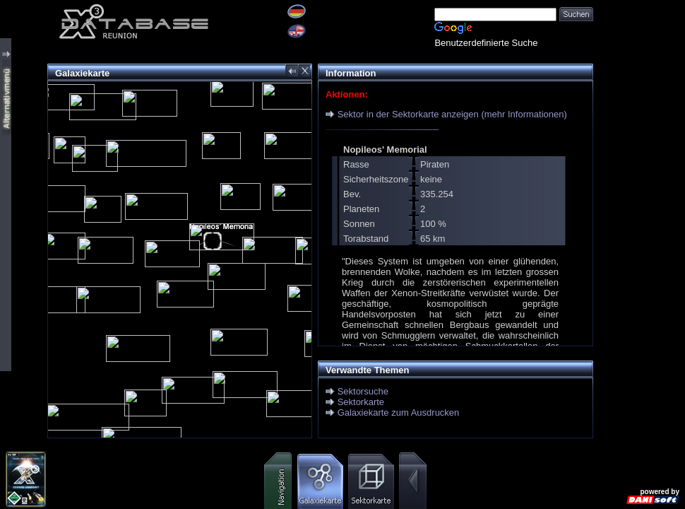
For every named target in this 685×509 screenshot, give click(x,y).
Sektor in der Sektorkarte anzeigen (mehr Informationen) (452, 114)
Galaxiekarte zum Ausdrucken (399, 412)
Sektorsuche (363, 391)
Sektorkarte (361, 402)
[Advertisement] (639, 44)
